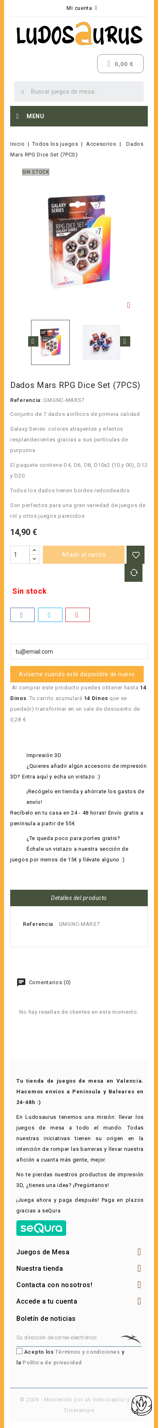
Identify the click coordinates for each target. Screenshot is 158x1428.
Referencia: (26, 400)
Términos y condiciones (87, 1352)
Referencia (38, 924)
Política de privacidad (52, 1362)
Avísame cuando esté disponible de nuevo (77, 674)
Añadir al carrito (84, 554)
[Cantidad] (20, 555)
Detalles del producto (79, 898)
